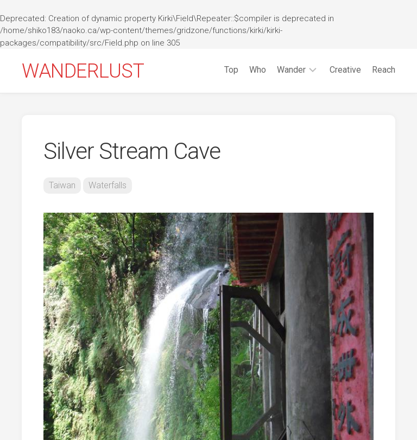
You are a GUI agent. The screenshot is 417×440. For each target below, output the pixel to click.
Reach (383, 70)
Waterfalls (108, 185)
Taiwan (62, 185)
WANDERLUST (83, 71)
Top (231, 70)
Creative (345, 70)
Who (257, 70)
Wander (291, 70)
